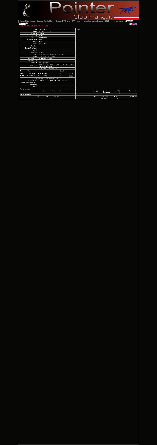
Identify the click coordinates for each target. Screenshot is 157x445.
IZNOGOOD (69, 65)
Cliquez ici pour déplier (27, 83)
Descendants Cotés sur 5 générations (47, 78)
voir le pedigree (44, 63)
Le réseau (31, 21)
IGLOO (43, 66)
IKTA (40, 65)
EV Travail (66, 21)
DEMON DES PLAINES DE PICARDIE (51, 54)
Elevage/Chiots (43, 21)
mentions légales (96, 21)
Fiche (71, 73)
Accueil (23, 21)
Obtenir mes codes (120, 21)
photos (79, 21)
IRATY (52, 65)
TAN (73, 21)
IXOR (49, 66)
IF (39, 66)
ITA (48, 65)
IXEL (57, 65)
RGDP (107, 21)
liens (86, 21)
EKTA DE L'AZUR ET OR (47, 56)
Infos (52, 21)
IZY (44, 65)
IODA (62, 65)
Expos (58, 21)
